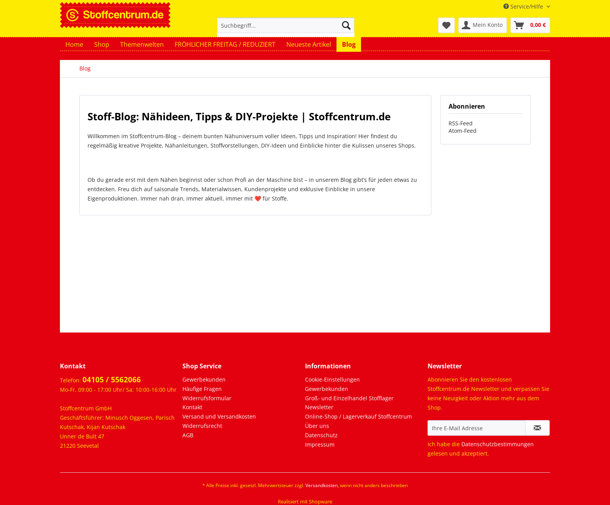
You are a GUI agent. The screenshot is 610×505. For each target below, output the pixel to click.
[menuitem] (285, 29)
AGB (187, 435)
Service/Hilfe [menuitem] (524, 6)
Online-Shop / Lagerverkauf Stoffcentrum (358, 416)
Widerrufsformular (206, 398)
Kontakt (192, 407)
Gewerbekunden (204, 379)
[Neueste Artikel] (309, 44)
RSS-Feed (461, 123)
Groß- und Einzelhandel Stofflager (349, 398)
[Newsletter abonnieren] (537, 428)
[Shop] (102, 44)
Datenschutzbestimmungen (497, 444)
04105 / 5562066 (111, 380)
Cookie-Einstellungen (332, 379)
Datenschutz (321, 435)
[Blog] (349, 44)
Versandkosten (321, 485)
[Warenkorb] (530, 25)
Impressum (320, 444)
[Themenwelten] (142, 44)
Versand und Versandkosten (219, 416)
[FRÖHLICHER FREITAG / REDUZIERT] (225, 44)
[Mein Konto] (482, 25)
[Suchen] (346, 25)
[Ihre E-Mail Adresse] (477, 428)
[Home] (74, 44)
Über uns (317, 425)
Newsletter (319, 407)
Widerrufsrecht (202, 425)
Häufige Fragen (202, 388)
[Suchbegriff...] (285, 25)
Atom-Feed (463, 130)
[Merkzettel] (446, 25)
